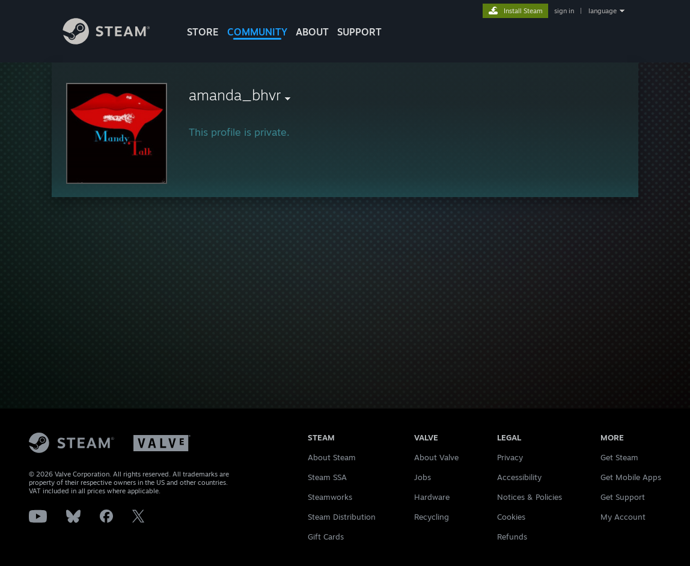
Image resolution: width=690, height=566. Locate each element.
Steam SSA (327, 477)
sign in (564, 11)
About (312, 32)
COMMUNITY (257, 32)
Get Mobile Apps (630, 477)
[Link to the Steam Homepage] (115, 41)
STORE (203, 32)
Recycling (431, 517)
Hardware (432, 497)
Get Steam (619, 457)
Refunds (512, 536)
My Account (623, 517)
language (602, 11)
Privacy (510, 457)
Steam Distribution (342, 517)
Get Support (622, 497)
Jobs (422, 477)
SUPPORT (359, 32)
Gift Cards (326, 536)
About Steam (332, 457)
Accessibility (519, 477)
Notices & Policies (529, 497)
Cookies (511, 517)
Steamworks (330, 497)
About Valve (436, 457)
